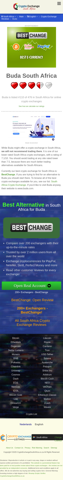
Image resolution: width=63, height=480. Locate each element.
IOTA (15, 394)
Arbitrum (47, 377)
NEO (47, 385)
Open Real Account (32, 286)
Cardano (47, 349)
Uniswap (15, 373)
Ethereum (16, 345)
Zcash (47, 406)
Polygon (47, 369)
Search (46, 448)
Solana (47, 361)
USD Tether (47, 357)
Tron (47, 353)
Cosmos (15, 377)
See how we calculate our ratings (31, 106)
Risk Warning (37, 448)
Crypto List (31, 414)
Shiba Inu (47, 373)
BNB (15, 361)
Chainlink (16, 369)
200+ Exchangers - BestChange (34, 292)
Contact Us (19, 448)
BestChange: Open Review (32, 303)
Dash (15, 381)
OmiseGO (16, 406)
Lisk (16, 402)
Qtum (47, 394)
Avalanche (47, 365)
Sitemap (54, 448)
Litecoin (47, 341)
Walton (47, 402)
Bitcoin (15, 341)
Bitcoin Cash (47, 381)
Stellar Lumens (16, 353)
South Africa (8, 16)
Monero (16, 357)
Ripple (47, 345)
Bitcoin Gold (15, 398)
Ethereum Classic (47, 398)
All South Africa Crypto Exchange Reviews (32, 325)
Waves (47, 410)
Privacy (27, 448)
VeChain (47, 389)
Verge (16, 410)
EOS (15, 385)
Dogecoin (16, 349)
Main (21, 16)
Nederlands (26, 424)
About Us (9, 448)
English (32, 16)
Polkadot (15, 365)
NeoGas (15, 389)
